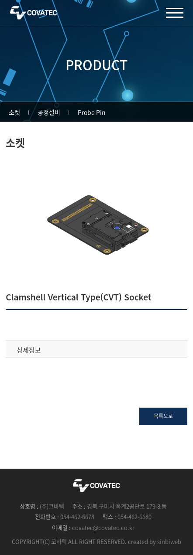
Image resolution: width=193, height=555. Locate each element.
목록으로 (163, 416)
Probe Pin (92, 112)
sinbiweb (169, 541)
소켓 (14, 112)
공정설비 (49, 112)
